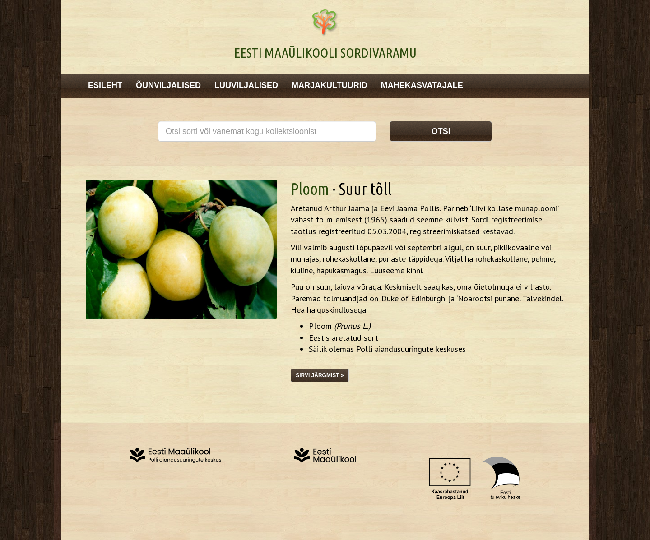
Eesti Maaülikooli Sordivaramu (325, 52)
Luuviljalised (246, 85)
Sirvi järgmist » (320, 375)
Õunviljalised (168, 85)
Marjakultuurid (329, 85)
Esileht (105, 85)
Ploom (310, 189)
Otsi (441, 131)
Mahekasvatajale (422, 85)
